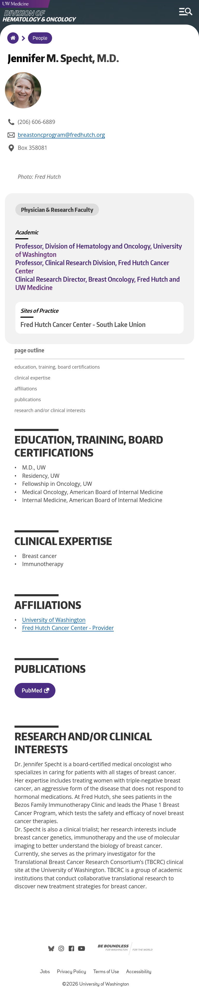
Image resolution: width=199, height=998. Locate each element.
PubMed (32, 690)
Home (12, 41)
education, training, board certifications (57, 367)
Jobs (45, 972)
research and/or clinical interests (50, 410)
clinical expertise (33, 378)
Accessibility (138, 972)
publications (30, 399)
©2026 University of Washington (95, 984)
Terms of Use (106, 972)
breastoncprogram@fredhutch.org (61, 134)
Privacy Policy (71, 972)
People (40, 38)
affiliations (26, 388)
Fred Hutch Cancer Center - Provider (68, 627)
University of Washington (54, 619)
